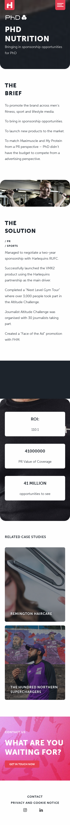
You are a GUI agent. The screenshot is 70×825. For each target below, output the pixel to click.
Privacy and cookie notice (35, 803)
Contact (35, 796)
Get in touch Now (22, 764)
